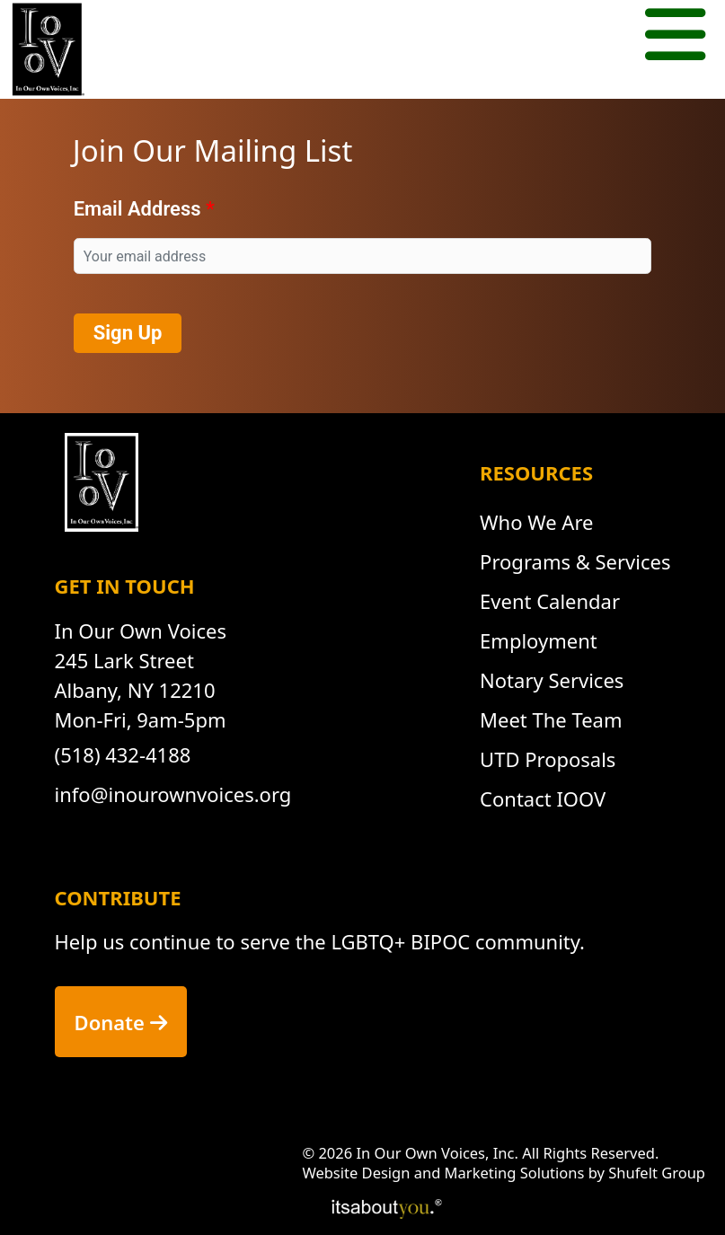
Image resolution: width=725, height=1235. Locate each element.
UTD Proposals (547, 758)
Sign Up (128, 333)
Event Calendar (550, 600)
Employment (538, 640)
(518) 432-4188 (123, 754)
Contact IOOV (543, 798)
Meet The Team (551, 719)
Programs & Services (575, 561)
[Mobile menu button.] (675, 37)
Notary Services (551, 679)
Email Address (137, 209)
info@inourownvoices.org (173, 794)
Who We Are (536, 521)
